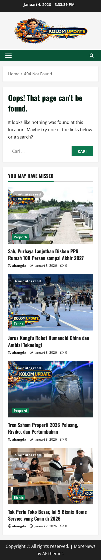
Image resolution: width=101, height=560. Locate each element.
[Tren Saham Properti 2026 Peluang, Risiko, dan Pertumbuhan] (50, 389)
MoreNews (85, 546)
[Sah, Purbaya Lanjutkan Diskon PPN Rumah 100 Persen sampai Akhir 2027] (50, 215)
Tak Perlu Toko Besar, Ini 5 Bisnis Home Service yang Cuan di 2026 (47, 515)
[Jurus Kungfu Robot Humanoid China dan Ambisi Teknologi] (50, 302)
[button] (8, 55)
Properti (20, 237)
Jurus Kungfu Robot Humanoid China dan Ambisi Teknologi (48, 341)
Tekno (19, 323)
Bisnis (19, 497)
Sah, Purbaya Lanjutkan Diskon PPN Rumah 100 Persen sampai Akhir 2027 (46, 254)
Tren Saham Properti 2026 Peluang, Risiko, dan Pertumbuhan (43, 428)
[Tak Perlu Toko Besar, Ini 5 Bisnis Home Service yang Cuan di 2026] (50, 476)
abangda (19, 265)
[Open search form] (92, 55)
